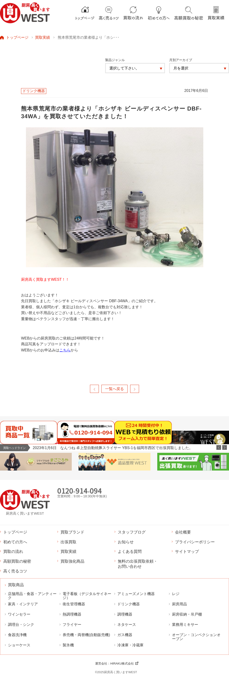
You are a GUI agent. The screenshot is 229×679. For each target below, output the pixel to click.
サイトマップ (187, 551)
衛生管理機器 (74, 604)
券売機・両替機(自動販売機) (86, 635)
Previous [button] (218, 447)
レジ (175, 594)
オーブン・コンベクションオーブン (196, 637)
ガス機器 (124, 635)
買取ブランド (72, 532)
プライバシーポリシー (195, 542)
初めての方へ (15, 542)
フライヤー (72, 625)
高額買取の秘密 (17, 561)
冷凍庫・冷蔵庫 (130, 645)
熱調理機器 (72, 614)
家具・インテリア (23, 604)
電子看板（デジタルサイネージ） (87, 596)
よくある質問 (130, 551)
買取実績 (42, 37)
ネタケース (126, 625)
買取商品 (16, 585)
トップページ (17, 37)
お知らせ (126, 542)
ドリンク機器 (128, 604)
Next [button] (224, 447)
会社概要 (183, 532)
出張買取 (68, 542)
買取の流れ (13, 551)
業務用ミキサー (185, 625)
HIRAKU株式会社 (122, 663)
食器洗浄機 (17, 635)
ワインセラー (19, 614)
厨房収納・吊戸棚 (187, 614)
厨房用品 (179, 604)
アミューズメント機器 (136, 594)
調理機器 (124, 614)
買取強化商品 (72, 561)
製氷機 (68, 645)
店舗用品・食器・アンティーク (32, 596)
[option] (131, 448)
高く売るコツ (15, 571)
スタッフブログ (132, 532)
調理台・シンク (21, 625)
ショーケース (19, 645)
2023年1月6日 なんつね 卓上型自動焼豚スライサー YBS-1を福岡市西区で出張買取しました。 (113, 448)
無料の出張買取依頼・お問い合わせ (137, 564)
